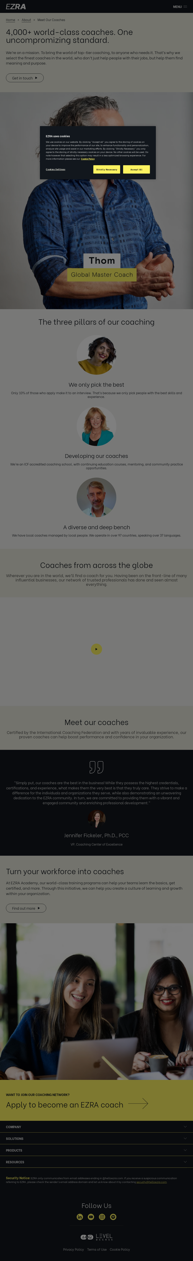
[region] (98, 152)
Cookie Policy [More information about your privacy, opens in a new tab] (88, 158)
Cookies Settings (55, 169)
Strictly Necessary (106, 169)
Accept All (136, 169)
